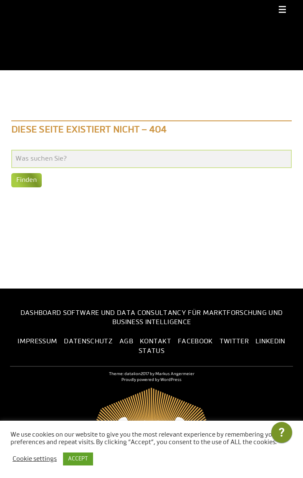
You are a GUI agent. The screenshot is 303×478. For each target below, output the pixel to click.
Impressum (37, 341)
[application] (281, 434)
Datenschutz (88, 341)
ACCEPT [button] (78, 459)
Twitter (234, 341)
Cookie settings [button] (35, 459)
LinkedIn (270, 341)
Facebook (195, 341)
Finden (26, 180)
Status (151, 351)
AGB (126, 341)
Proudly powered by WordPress (151, 380)
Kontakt (155, 341)
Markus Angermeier (174, 374)
